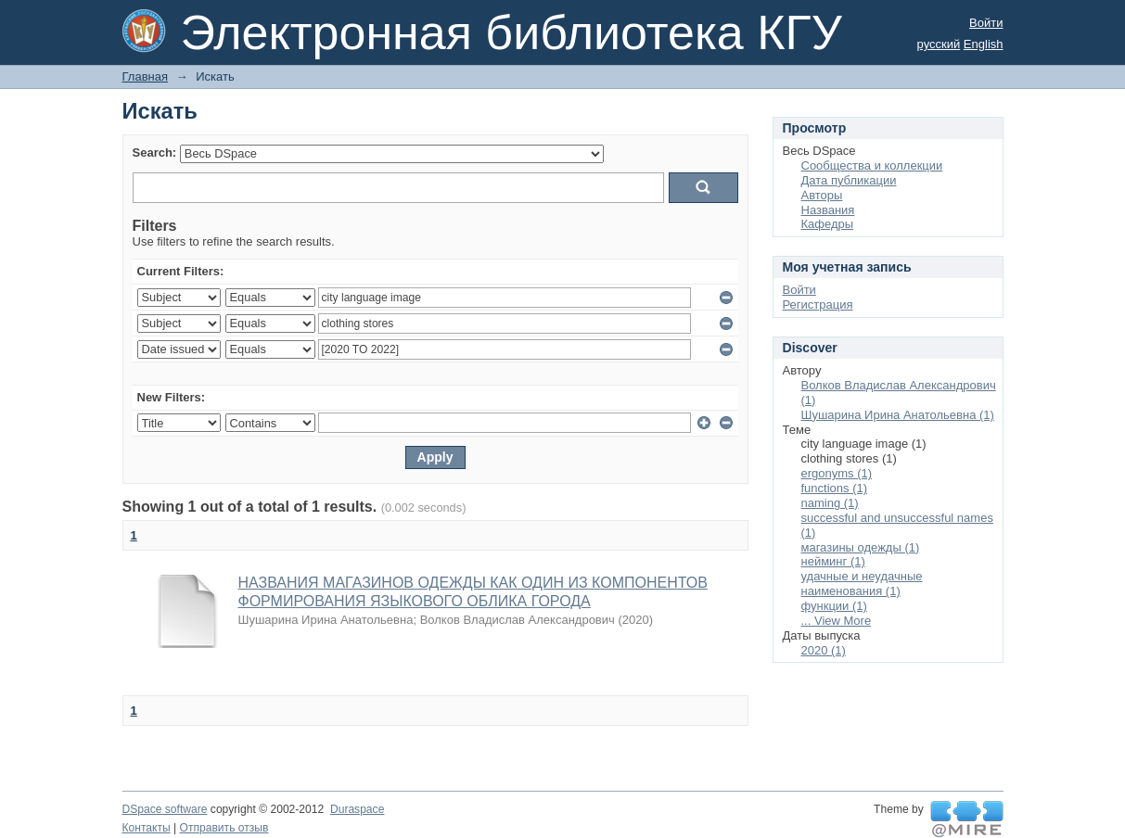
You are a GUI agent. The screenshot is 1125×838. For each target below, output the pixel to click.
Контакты (146, 827)
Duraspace (357, 809)
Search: (155, 152)
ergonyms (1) (837, 473)
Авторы (822, 195)
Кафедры (827, 224)
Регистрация (818, 304)
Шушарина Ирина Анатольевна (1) (897, 415)
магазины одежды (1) (860, 547)
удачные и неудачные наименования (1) (862, 583)
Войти (986, 23)
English (984, 44)
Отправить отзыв (224, 827)
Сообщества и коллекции (872, 165)
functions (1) (834, 488)
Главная (145, 76)
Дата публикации (849, 180)
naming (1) (830, 503)
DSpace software (165, 809)
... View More (836, 621)
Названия (828, 210)
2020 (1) (823, 650)
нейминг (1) (833, 561)
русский (939, 44)
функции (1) (834, 606)
